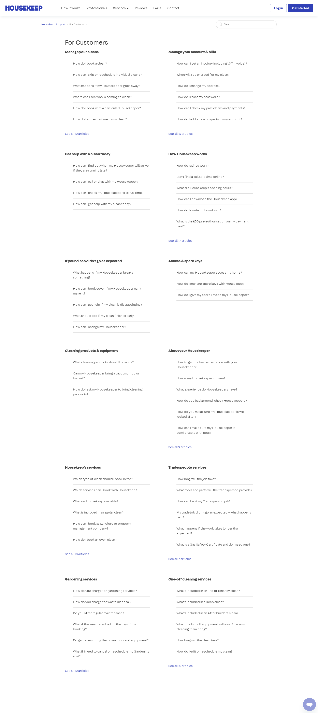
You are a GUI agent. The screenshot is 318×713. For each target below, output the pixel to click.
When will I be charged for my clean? (203, 74)
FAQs (157, 8)
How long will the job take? (196, 479)
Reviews (141, 8)
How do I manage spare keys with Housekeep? (210, 284)
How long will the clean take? (197, 640)
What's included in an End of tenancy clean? (208, 591)
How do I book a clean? (90, 63)
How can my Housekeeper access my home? (209, 272)
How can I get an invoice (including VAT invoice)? (211, 63)
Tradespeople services (187, 467)
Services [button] (119, 8)
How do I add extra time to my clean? (100, 119)
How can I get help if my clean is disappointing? (107, 304)
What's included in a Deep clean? (200, 602)
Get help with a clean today (87, 154)
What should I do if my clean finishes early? (104, 316)
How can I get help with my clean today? (102, 204)
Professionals (97, 8)
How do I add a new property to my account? (209, 119)
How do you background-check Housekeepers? (211, 400)
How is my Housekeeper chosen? (201, 378)
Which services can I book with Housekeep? (105, 490)
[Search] (246, 24)
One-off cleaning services (189, 579)
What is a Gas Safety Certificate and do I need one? (213, 544)
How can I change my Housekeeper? (99, 327)
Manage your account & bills (192, 52)
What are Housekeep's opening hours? (204, 188)
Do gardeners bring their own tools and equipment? (111, 640)
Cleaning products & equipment (91, 350)
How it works (71, 8)
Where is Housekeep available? (95, 501)
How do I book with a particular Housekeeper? (107, 108)
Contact (173, 8)
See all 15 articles (180, 134)
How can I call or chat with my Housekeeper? (106, 181)
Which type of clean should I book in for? (103, 479)
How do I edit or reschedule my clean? (204, 651)
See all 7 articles (179, 559)
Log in (278, 8)
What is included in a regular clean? (98, 512)
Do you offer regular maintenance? (98, 613)
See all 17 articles (180, 240)
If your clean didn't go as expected (93, 261)
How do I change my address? (198, 86)
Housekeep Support (53, 24)
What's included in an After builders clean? (207, 613)
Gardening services (81, 579)
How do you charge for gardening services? (105, 591)
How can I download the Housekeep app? (206, 199)
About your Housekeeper (189, 350)
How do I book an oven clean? (95, 539)
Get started (300, 8)
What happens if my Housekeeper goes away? (106, 86)
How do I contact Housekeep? (198, 210)
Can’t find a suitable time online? (200, 177)
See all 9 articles (180, 447)
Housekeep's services (83, 467)
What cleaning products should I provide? (103, 362)
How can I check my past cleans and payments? (211, 108)
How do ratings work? (192, 165)
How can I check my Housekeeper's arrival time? (108, 193)
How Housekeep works (187, 154)
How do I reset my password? (198, 97)
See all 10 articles (77, 134)
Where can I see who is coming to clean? (102, 97)
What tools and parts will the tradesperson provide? (214, 490)
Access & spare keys (185, 261)
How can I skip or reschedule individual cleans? (107, 74)
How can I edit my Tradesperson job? (203, 501)
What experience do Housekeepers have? (206, 389)
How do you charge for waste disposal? (102, 602)
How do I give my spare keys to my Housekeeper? (212, 295)
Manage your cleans (82, 52)
